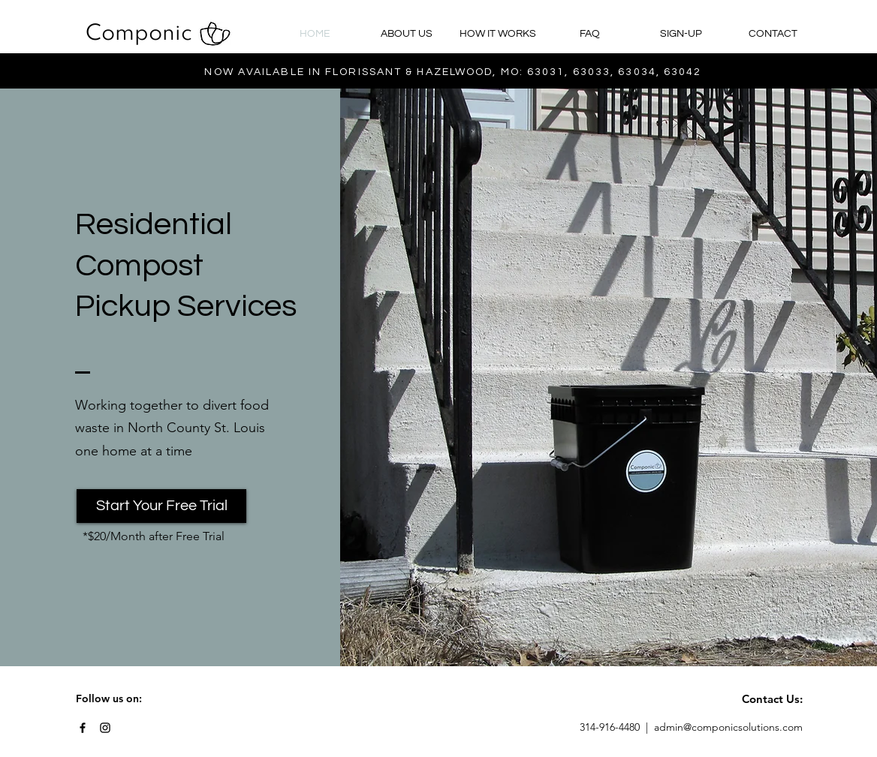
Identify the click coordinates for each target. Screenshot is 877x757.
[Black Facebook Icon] (82, 727)
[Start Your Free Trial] (161, 506)
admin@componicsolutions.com (728, 727)
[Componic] (139, 34)
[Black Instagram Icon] (105, 727)
